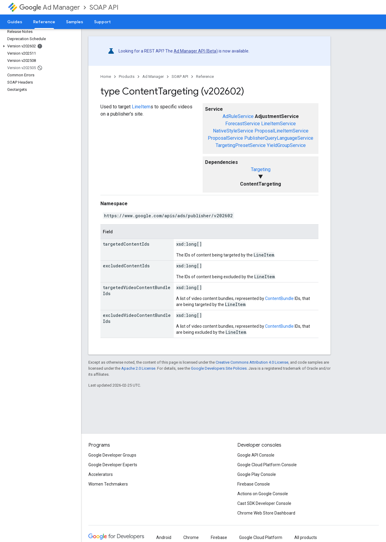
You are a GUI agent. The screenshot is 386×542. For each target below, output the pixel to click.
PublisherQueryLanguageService (278, 138)
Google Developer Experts (112, 464)
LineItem (141, 107)
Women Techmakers (108, 484)
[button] (39, 46)
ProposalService (225, 138)
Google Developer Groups (112, 455)
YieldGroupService (286, 145)
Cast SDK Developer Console (264, 503)
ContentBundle (279, 298)
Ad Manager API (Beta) (196, 51)
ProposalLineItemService (281, 131)
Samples (74, 21)
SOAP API (104, 7)
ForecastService (242, 123)
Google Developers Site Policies (219, 368)
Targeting (261, 169)
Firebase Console (253, 484)
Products (126, 76)
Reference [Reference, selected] (44, 21)
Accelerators (100, 474)
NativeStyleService (233, 131)
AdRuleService (238, 116)
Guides (14, 21)
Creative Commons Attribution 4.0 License (252, 362)
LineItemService (278, 123)
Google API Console (255, 455)
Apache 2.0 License (138, 368)
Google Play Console (256, 474)
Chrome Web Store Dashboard (266, 513)
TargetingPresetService (241, 145)
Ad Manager (49, 7)
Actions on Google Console (262, 493)
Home (105, 76)
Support (102, 21)
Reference (205, 76)
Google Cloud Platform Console (267, 464)
